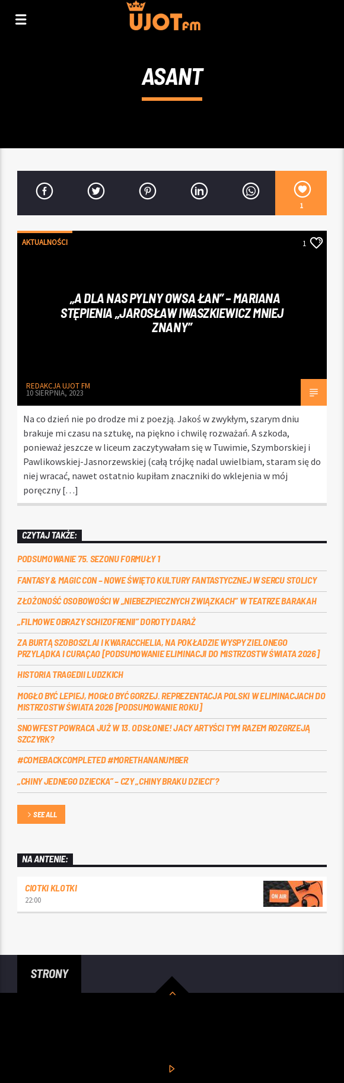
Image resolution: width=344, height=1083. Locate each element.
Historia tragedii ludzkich (70, 674)
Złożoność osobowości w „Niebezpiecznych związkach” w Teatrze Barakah (166, 600)
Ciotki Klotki (51, 887)
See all (41, 815)
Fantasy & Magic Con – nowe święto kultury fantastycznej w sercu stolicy (166, 579)
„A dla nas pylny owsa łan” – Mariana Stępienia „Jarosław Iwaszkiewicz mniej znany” (172, 312)
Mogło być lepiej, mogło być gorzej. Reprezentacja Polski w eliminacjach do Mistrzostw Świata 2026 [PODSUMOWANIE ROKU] (171, 701)
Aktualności (45, 242)
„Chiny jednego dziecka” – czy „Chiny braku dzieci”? (118, 780)
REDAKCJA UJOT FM (58, 386)
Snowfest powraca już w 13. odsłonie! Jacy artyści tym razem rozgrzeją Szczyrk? (163, 733)
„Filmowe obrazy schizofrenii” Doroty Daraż (106, 621)
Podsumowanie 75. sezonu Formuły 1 (88, 558)
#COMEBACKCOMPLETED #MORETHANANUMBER (102, 759)
